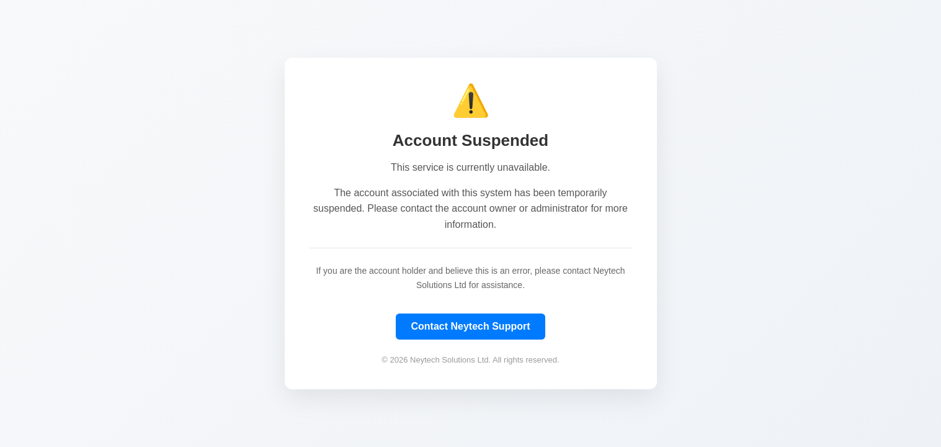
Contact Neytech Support (470, 326)
